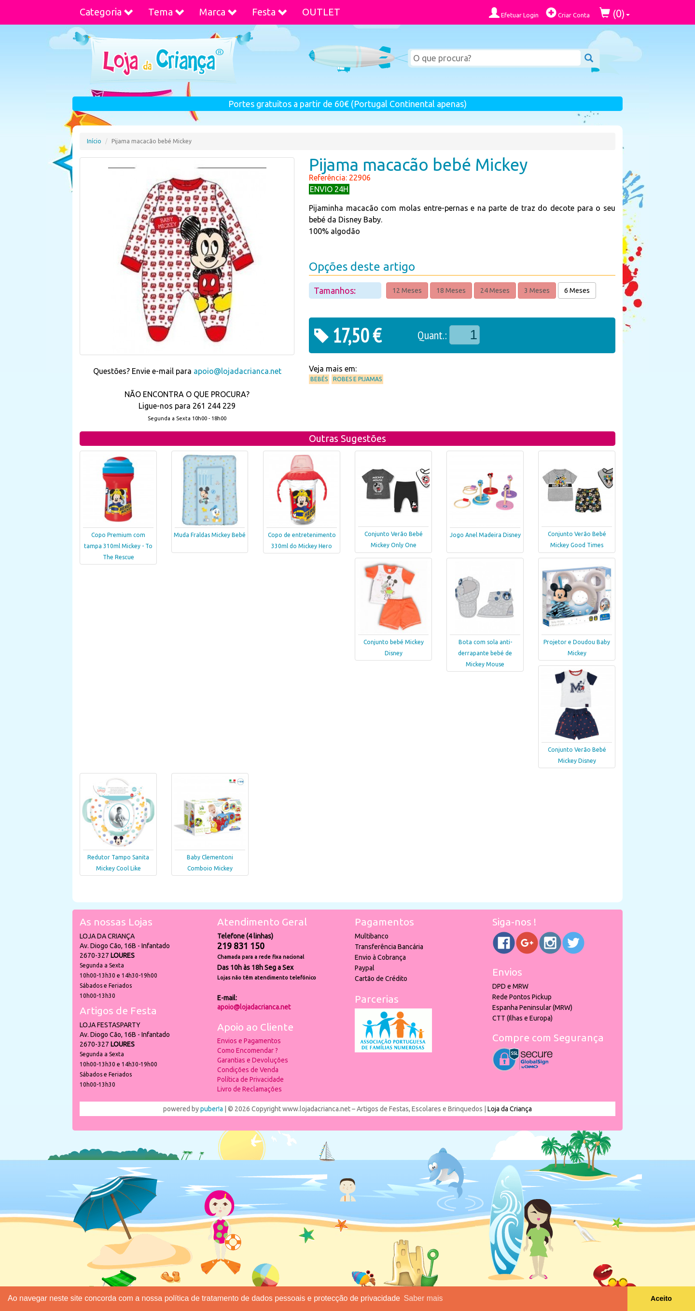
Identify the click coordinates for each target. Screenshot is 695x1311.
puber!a (211, 1109)
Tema (166, 11)
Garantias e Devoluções (252, 1060)
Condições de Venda (247, 1070)
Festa (270, 11)
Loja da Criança (509, 1109)
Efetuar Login (514, 12)
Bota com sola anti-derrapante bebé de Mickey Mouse (485, 653)
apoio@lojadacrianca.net (237, 371)
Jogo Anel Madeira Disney (485, 535)
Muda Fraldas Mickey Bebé (210, 535)
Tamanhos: (336, 290)
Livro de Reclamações (249, 1089)
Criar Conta (568, 12)
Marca (218, 11)
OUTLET (321, 11)
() (614, 13)
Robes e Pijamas (357, 379)
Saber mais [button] (423, 1298)
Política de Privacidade (250, 1079)
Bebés (319, 379)
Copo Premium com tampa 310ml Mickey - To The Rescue (118, 546)
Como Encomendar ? (247, 1050)
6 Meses (577, 290)
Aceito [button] (661, 1298)
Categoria (107, 11)
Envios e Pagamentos (249, 1041)
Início (94, 141)
